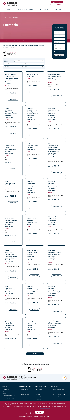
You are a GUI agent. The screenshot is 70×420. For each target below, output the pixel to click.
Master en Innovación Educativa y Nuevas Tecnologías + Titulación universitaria (54, 186)
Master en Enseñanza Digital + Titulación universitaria (33, 146)
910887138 (6, 389)
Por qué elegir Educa (58, 392)
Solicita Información (56, 2)
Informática (40, 396)
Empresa (39, 392)
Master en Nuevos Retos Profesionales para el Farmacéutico (54, 77)
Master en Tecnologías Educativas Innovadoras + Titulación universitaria (9, 324)
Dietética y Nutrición (19, 41)
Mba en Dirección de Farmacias (32, 75)
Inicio (9, 9)
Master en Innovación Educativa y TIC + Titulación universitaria (10, 290)
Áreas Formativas (9, 63)
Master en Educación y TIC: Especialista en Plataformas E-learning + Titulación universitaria (53, 113)
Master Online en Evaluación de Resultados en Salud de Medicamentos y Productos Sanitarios (11, 79)
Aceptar (39, 412)
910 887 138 (57, 4)
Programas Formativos (25, 9)
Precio (26, 66)
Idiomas (39, 399)
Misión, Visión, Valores (58, 389)
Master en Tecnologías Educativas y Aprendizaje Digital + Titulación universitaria (11, 112)
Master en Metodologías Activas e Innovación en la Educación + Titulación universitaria (32, 187)
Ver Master (13, 99)
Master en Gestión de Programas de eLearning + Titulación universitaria (54, 220)
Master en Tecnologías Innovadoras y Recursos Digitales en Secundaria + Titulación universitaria (11, 256)
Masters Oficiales (25, 394)
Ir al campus (59, 9)
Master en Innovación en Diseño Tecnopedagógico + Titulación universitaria (11, 148)
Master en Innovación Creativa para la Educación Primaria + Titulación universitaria (54, 255)
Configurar (30, 412)
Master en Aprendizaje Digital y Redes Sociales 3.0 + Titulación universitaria (54, 323)
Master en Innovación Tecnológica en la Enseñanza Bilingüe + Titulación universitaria (54, 291)
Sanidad (39, 41)
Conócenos (44, 9)
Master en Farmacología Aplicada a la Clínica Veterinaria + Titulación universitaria (11, 221)
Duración (7, 66)
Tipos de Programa (29, 63)
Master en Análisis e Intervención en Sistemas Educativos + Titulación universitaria (33, 255)
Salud (9, 17)
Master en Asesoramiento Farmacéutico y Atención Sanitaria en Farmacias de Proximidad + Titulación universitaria (54, 150)
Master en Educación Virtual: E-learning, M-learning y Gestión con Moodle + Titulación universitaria (32, 113)
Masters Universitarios (26, 392)
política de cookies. (45, 408)
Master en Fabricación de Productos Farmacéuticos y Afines (32, 220)
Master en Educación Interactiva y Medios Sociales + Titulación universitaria (33, 290)
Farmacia (30, 41)
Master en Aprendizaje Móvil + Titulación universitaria (11, 184)
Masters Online (24, 389)
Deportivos (9, 41)
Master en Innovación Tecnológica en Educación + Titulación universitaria (31, 324)
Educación (39, 389)
